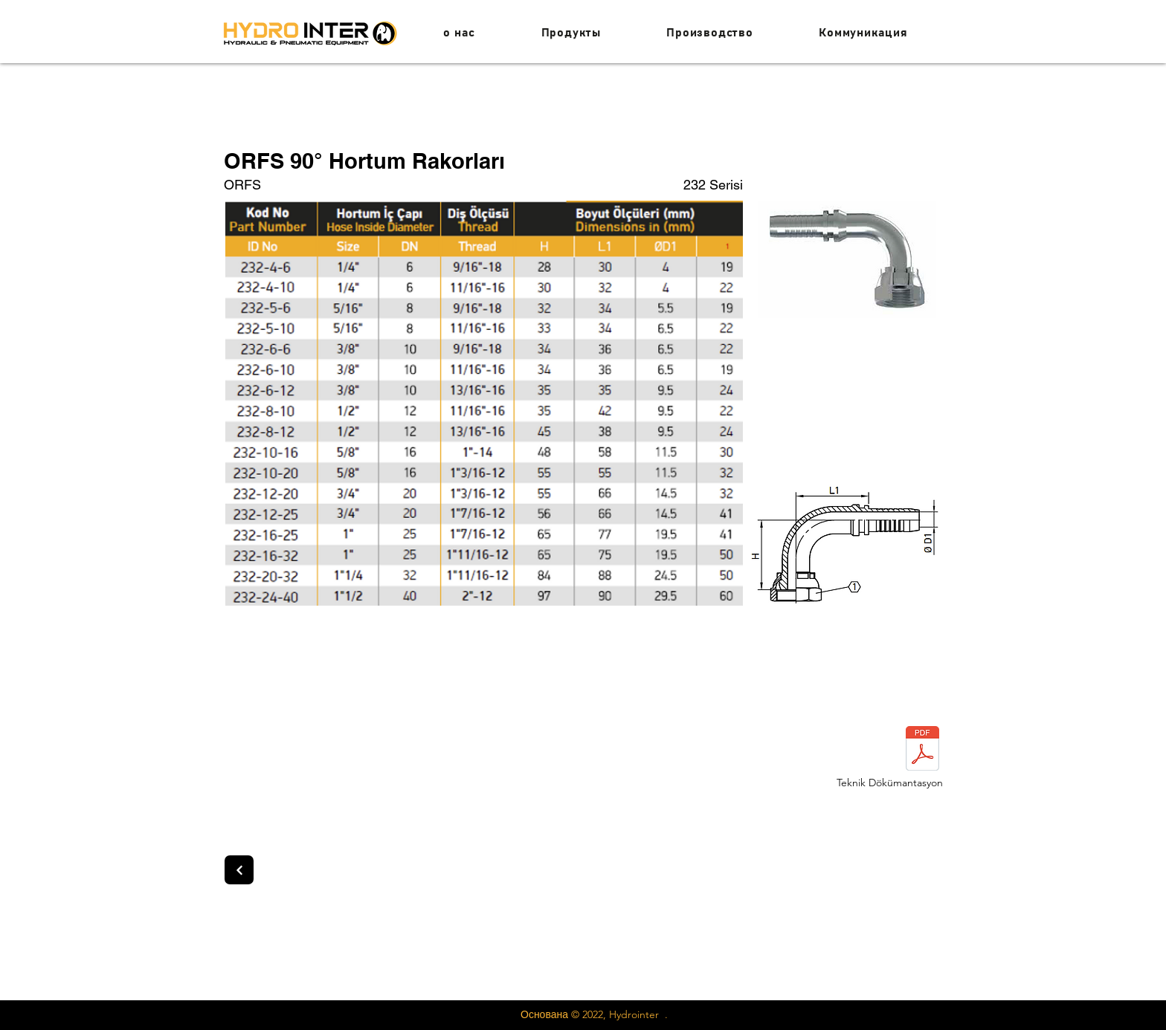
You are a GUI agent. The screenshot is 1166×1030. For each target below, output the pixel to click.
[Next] (239, 869)
